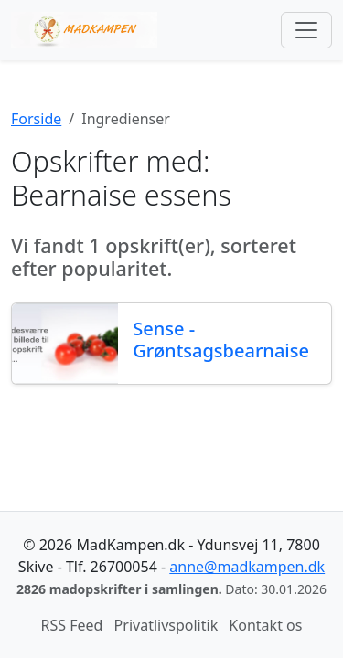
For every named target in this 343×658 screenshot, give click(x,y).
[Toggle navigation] (306, 30)
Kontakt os (265, 625)
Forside (36, 119)
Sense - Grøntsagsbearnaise (221, 339)
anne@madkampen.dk (247, 567)
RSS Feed (72, 625)
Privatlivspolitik (166, 625)
